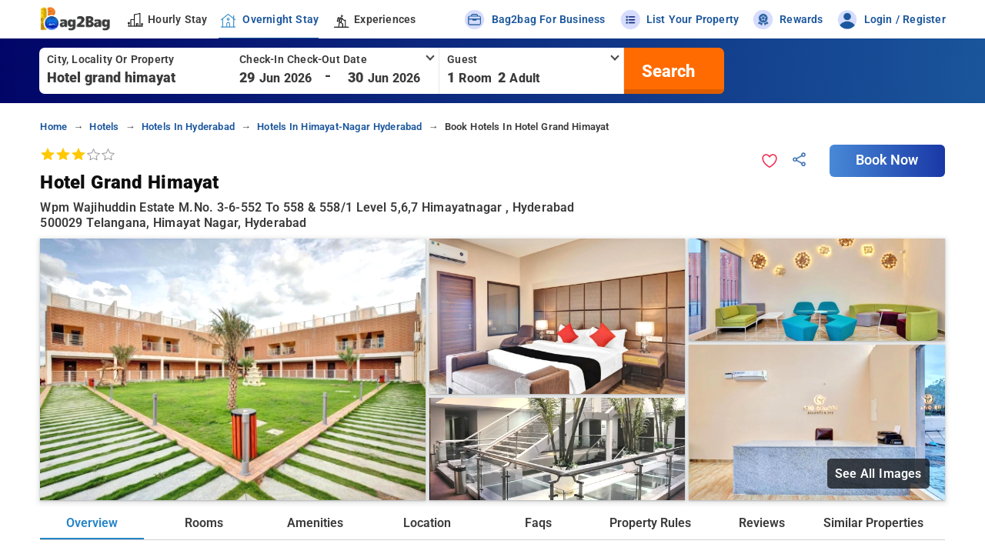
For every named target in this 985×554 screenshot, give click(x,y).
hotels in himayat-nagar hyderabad (339, 126)
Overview (92, 523)
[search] (666, 71)
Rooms (204, 523)
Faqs (538, 523)
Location (427, 523)
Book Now (887, 160)
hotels (104, 126)
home (53, 126)
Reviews (762, 523)
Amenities (315, 523)
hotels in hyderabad (188, 126)
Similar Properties (873, 523)
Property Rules (650, 523)
